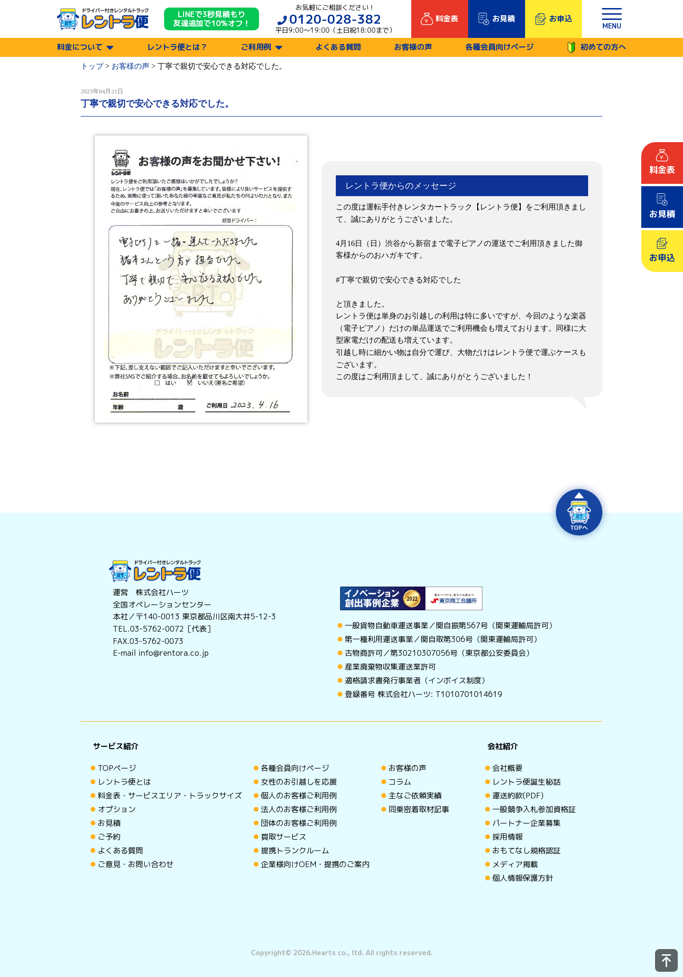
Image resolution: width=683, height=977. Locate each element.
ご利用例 (256, 47)
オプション (117, 809)
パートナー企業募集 (526, 823)
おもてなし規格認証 (526, 850)
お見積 (109, 823)
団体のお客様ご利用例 (299, 823)
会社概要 (507, 768)
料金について (79, 47)
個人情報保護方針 (522, 878)
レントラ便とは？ (177, 47)
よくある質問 (338, 47)
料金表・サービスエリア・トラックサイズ (170, 795)
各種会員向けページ (499, 47)
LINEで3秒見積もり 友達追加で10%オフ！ (211, 19)
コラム (399, 782)
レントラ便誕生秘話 (526, 782)
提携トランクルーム (295, 850)
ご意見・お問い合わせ (136, 864)
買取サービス (283, 837)
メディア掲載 (515, 864)
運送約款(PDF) (518, 795)
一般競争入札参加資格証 (534, 809)
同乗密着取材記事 (418, 809)
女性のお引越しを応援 (299, 782)
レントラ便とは (124, 782)
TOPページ (117, 768)
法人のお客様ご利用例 (299, 809)
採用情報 (507, 837)
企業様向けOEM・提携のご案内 (315, 864)
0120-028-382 (335, 18)
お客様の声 (413, 47)
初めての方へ (596, 48)
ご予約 (109, 837)
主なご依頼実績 (415, 795)
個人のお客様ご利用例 (299, 795)
